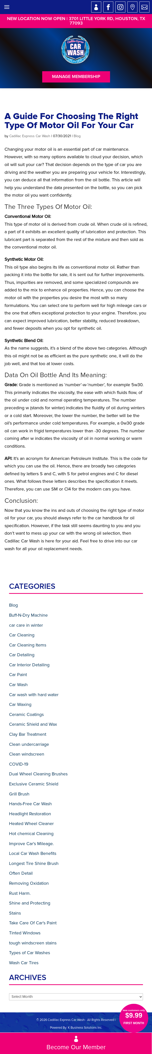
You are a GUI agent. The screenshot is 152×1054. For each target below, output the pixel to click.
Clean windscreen (26, 754)
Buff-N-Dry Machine (28, 615)
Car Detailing (21, 655)
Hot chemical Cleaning (31, 833)
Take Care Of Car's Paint (33, 923)
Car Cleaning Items (27, 645)
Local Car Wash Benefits (32, 853)
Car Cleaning (21, 635)
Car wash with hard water (34, 694)
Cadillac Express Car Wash (29, 136)
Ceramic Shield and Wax (33, 724)
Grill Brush (19, 794)
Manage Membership (76, 76)
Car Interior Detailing (29, 665)
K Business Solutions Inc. (85, 1028)
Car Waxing (20, 704)
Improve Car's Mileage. (31, 843)
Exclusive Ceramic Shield (33, 784)
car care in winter (26, 625)
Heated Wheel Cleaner (31, 823)
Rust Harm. (20, 893)
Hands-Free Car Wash (30, 803)
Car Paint (18, 674)
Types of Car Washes (29, 952)
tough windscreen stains (33, 943)
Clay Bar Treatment (27, 734)
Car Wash (18, 684)
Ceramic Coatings (26, 714)
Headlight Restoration (30, 814)
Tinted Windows (24, 933)
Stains (15, 913)
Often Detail (21, 873)
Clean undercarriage (29, 744)
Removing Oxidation (29, 883)
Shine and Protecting (29, 903)
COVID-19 (18, 764)
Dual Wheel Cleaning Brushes (38, 774)
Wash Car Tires (23, 962)
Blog (77, 136)
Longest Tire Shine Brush (34, 863)
